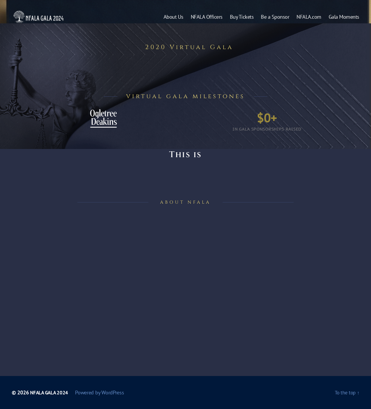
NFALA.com (309, 21)
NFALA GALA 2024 (50, 392)
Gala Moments (344, 21)
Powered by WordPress (101, 392)
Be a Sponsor (275, 21)
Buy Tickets (242, 21)
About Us (173, 21)
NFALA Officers (207, 21)
